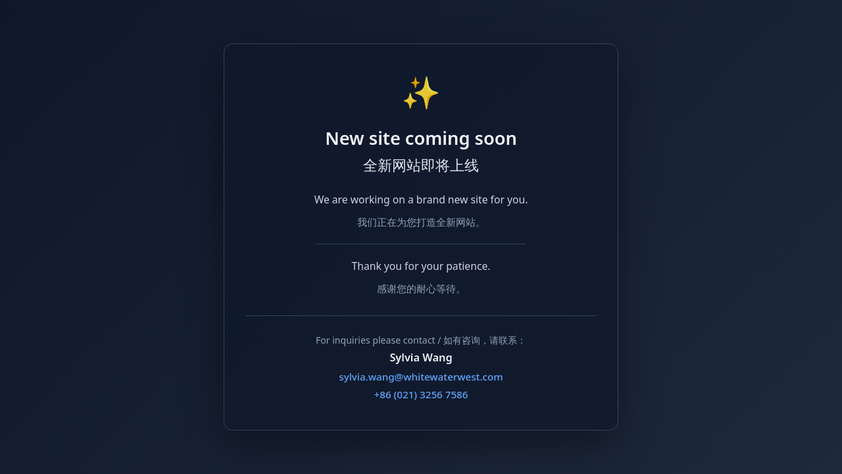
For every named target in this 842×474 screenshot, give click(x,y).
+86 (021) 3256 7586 (421, 394)
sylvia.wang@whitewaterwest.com (421, 376)
